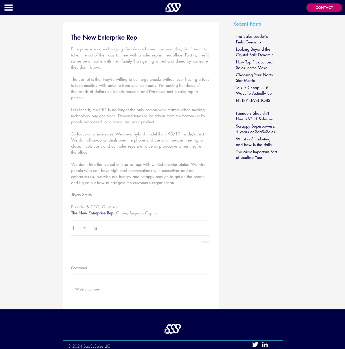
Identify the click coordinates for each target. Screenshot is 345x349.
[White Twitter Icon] (255, 344)
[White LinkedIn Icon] (265, 344)
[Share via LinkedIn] (95, 228)
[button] (8, 8)
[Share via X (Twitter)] (84, 228)
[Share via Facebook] (73, 228)
